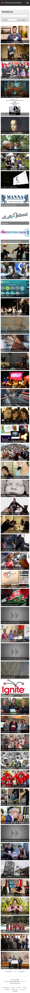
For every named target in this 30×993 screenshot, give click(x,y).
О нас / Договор (15, 979)
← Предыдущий (8, 971)
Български (6, 987)
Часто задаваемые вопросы (12, 981)
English (13, 987)
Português (22, 989)
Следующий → (22, 971)
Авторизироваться (15, 983)
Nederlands (15, 989)
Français (25, 987)
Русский (15, 991)
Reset (23, 20)
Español (18, 987)
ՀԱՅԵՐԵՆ (7, 989)
